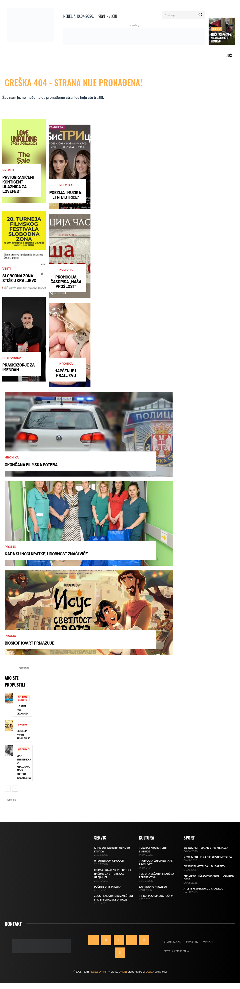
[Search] (200, 15)
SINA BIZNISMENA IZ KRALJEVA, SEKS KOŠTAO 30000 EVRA (24, 766)
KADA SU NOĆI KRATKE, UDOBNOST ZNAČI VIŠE (46, 553)
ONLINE (123, 971)
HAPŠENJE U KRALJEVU (65, 373)
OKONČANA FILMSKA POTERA (31, 464)
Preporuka (11, 357)
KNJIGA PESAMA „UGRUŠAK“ (156, 896)
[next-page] (15, 789)
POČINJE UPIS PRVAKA (107, 886)
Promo (8, 170)
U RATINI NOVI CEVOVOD (109, 860)
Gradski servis (23, 698)
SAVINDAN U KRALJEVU (153, 886)
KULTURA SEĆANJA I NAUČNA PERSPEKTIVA (156, 875)
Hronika (216, 29)
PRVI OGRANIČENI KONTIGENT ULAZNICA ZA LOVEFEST (18, 184)
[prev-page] (8, 789)
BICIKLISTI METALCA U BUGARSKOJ (204, 866)
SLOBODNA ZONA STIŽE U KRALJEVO (19, 278)
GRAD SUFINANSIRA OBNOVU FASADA (112, 849)
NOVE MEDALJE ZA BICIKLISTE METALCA (208, 857)
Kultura (66, 185)
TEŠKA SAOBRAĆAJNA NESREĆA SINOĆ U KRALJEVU (221, 38)
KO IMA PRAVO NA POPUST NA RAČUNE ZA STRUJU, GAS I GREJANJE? (112, 873)
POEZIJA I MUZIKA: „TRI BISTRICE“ (66, 195)
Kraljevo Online (98, 971)
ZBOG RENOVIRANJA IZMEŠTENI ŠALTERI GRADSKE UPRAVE (113, 898)
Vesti (6, 268)
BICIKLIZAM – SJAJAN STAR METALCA (206, 847)
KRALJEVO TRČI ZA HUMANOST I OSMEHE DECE (209, 877)
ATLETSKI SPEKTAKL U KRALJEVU (203, 888)
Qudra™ (150, 971)
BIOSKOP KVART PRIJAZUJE (29, 642)
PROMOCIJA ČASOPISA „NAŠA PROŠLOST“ (66, 281)
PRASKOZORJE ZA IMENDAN (18, 367)
